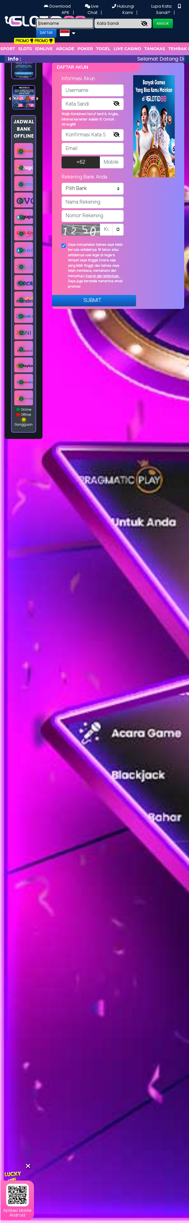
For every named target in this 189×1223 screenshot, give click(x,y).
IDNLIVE (44, 48)
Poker (85, 48)
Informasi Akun (78, 79)
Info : (14, 58)
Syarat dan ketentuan (102, 276)
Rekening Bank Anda (84, 177)
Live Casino (127, 48)
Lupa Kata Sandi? (161, 9)
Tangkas (154, 48)
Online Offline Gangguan (24, 417)
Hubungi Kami (123, 9)
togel (103, 48)
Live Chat (92, 9)
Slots (25, 48)
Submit (92, 301)
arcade (65, 48)
